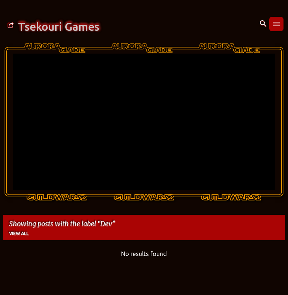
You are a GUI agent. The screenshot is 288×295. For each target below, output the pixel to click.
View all (18, 233)
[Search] (263, 24)
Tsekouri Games (58, 26)
